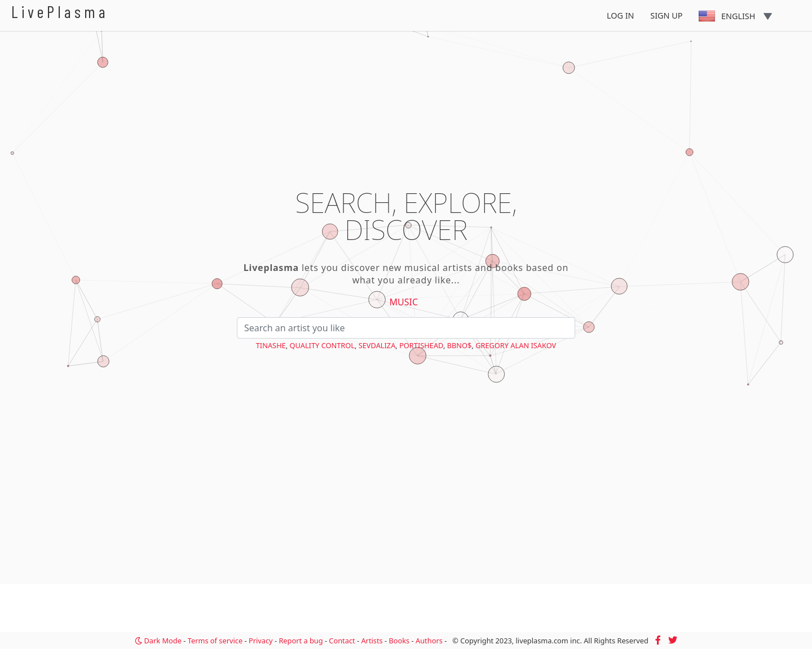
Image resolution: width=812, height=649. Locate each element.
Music (404, 302)
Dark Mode (158, 640)
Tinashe (271, 345)
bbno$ (459, 345)
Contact (342, 640)
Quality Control (322, 345)
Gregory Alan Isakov (515, 345)
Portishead (421, 345)
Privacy (261, 640)
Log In (620, 15)
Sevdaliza (377, 345)
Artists (371, 640)
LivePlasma (60, 11)
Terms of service (215, 640)
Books (399, 640)
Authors (429, 640)
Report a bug (301, 640)
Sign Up (666, 15)
